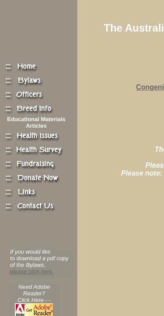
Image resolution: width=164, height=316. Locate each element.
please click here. (32, 271)
